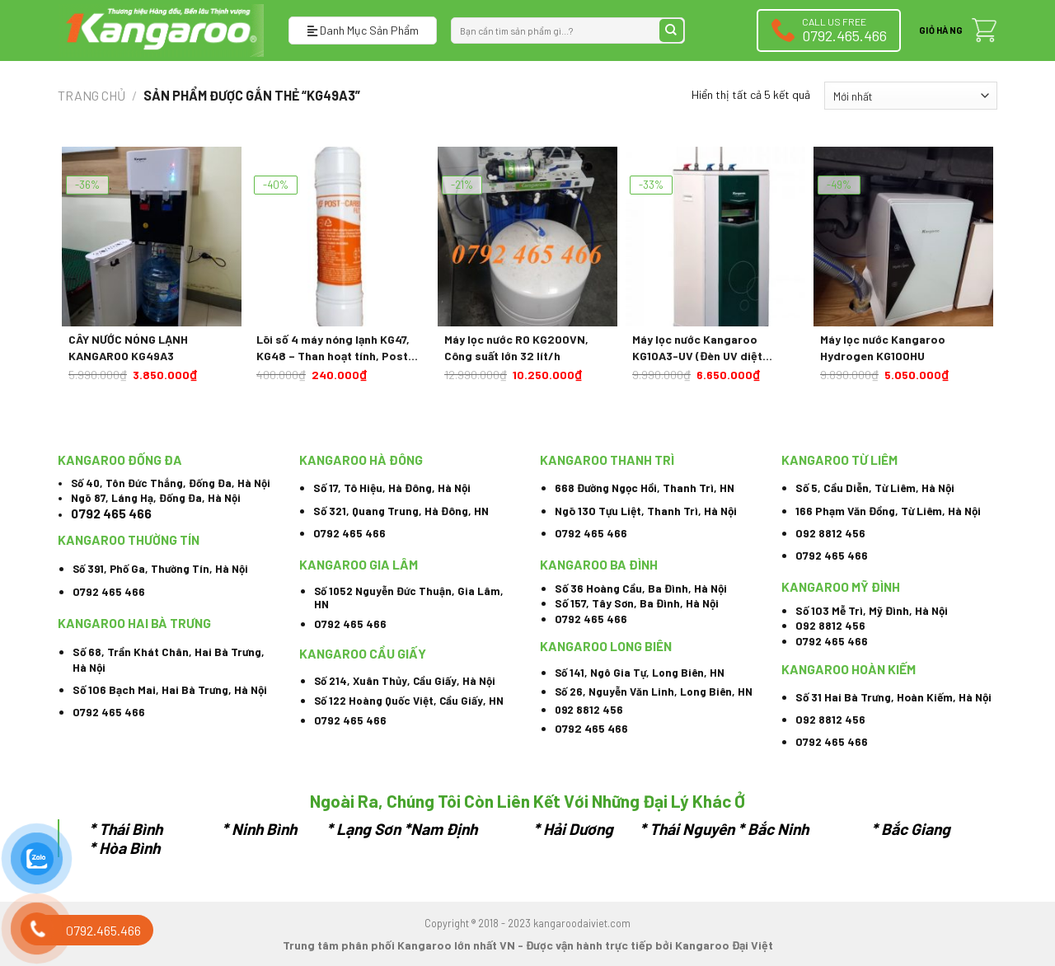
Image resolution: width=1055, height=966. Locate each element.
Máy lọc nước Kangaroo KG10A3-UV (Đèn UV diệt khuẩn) (697, 347)
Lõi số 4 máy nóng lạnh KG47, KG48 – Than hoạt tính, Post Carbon (333, 347)
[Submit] (671, 31)
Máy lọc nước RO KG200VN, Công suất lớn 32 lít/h (516, 347)
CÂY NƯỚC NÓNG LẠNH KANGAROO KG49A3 (128, 347)
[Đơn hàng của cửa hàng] (910, 96)
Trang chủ (91, 95)
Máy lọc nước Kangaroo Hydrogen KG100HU (882, 347)
